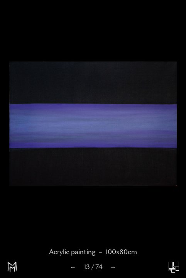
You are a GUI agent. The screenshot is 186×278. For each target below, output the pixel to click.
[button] (46, 126)
